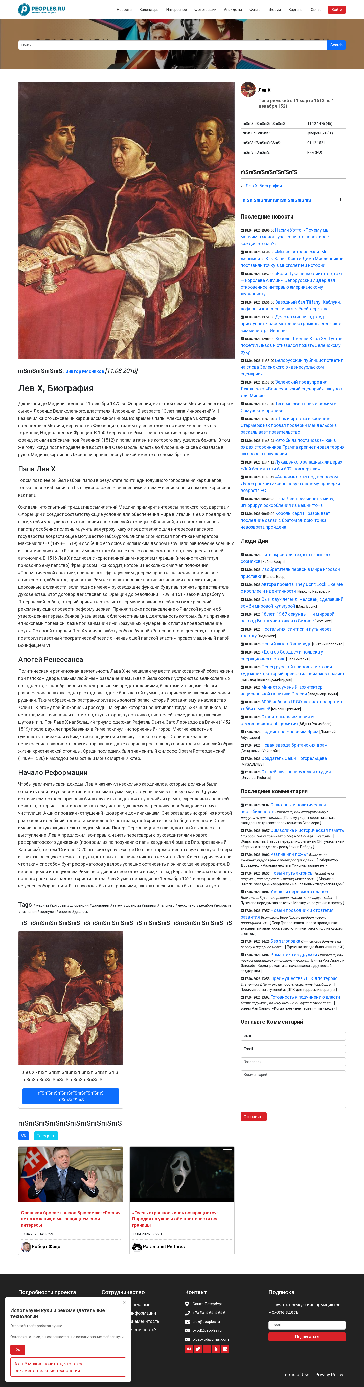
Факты (255, 9)
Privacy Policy (329, 1374)
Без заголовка (285, 941)
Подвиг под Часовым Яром (289, 731)
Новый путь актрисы (292, 873)
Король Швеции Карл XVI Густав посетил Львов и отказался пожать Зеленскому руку (292, 345)
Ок (17, 1350)
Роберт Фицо (46, 1246)
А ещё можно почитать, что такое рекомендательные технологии (49, 1367)
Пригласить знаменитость (132, 1321)
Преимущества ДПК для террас (304, 978)
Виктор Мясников (84, 371)
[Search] (172, 45)
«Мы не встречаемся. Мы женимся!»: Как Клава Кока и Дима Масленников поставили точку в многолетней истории (292, 258)
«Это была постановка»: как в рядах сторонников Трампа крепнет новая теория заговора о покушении (293, 447)
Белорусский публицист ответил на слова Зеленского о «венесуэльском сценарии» (292, 367)
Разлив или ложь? (289, 854)
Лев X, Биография (263, 185)
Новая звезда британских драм (294, 745)
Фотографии (205, 9)
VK (24, 1135)
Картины (295, 9)
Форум (275, 9)
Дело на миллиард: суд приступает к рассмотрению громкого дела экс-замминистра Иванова (291, 323)
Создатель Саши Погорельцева (294, 758)
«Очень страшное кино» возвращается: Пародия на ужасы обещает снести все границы (175, 1219)
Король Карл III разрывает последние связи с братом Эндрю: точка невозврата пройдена (285, 520)
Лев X (264, 90)
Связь (316, 9)
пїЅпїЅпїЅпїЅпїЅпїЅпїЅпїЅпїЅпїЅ (277, 200)
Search (336, 45)
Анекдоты (233, 9)
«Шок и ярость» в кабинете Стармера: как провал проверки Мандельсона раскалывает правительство (289, 425)
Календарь (148, 9)
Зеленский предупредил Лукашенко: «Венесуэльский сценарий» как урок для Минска (291, 388)
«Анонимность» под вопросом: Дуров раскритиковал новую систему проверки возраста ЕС (290, 483)
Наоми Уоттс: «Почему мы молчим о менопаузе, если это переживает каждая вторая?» (286, 236)
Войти (337, 9)
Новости (124, 9)
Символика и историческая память (307, 830)
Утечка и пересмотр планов (299, 891)
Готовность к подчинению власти (305, 997)
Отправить (254, 1116)
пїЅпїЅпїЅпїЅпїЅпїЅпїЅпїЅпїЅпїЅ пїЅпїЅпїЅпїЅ (71, 1096)
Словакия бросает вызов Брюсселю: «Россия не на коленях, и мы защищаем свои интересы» (71, 1219)
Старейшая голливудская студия (296, 771)
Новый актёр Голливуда (286, 643)
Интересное (176, 9)
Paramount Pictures (164, 1246)
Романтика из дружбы (293, 954)
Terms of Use (296, 1374)
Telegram (46, 1135)
